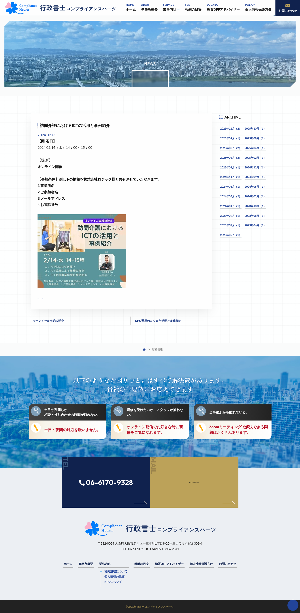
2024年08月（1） (231, 186)
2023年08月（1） (255, 215)
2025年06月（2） (231, 148)
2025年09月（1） (231, 138)
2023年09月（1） (231, 215)
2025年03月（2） (231, 157)
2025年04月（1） (255, 148)
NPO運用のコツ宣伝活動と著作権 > (158, 321)
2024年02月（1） (255, 196)
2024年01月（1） (231, 206)
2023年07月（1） (231, 225)
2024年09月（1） (255, 177)
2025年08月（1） (255, 138)
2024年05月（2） (231, 196)
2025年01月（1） (231, 167)
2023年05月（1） (231, 235)
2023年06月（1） (255, 225)
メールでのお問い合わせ (203, 497)
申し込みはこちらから (55, 298)
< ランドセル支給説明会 (48, 321)
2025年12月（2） (231, 128)
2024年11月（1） (231, 177)
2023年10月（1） (255, 206)
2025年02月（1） (255, 157)
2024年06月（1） (255, 186)
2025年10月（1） (255, 128)
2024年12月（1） (255, 167)
